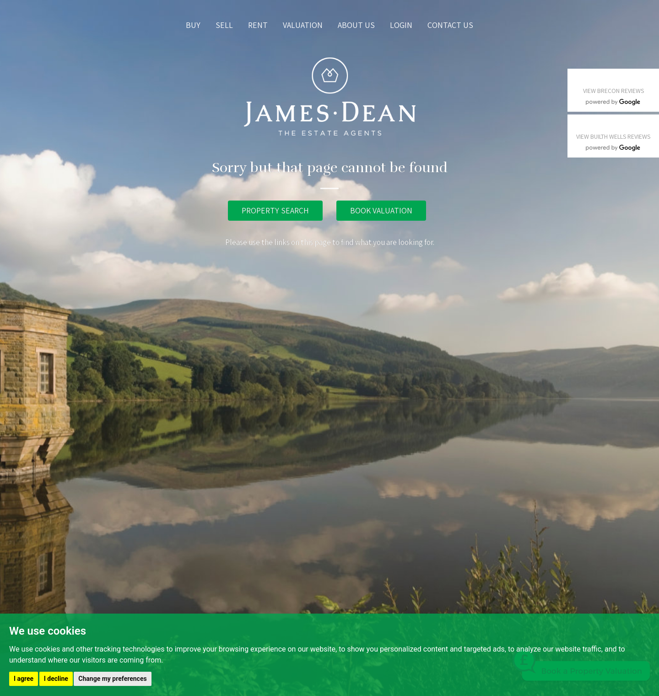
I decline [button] (56, 678)
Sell (224, 25)
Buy (193, 25)
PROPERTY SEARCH (275, 210)
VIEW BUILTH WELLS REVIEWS (613, 136)
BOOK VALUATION (381, 210)
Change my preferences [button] (112, 678)
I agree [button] (23, 678)
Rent (258, 25)
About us (356, 25)
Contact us (450, 25)
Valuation (303, 25)
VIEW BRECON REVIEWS (613, 91)
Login (401, 25)
